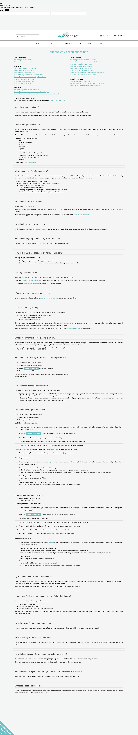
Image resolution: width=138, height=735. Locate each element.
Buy (89, 43)
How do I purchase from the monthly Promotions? (85, 85)
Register (121, 35)
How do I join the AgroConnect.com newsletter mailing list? (31, 92)
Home (38, 43)
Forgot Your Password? (30, 280)
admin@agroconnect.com (57, 100)
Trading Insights (72, 43)
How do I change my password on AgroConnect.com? (30, 77)
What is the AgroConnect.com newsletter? (26, 90)
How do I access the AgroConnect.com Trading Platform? (87, 62)
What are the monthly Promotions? (80, 81)
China (104, 35)
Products (52, 43)
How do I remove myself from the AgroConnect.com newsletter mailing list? (36, 94)
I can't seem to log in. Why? (22, 83)
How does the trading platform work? (81, 64)
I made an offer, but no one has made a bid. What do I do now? (89, 72)
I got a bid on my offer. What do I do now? (82, 70)
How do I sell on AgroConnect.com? (81, 68)
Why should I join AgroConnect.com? (25, 68)
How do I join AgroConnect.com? (24, 70)
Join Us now (32, 162)
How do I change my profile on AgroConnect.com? (29, 75)
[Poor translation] (7, 10)
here (27, 209)
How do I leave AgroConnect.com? (24, 72)
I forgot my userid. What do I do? (24, 81)
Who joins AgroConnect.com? (23, 62)
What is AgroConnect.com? (22, 60)
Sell (100, 43)
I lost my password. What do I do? (24, 79)
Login (114, 35)
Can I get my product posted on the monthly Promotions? (87, 83)
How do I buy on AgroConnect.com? (81, 66)
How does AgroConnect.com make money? (83, 75)
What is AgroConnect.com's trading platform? (83, 60)
